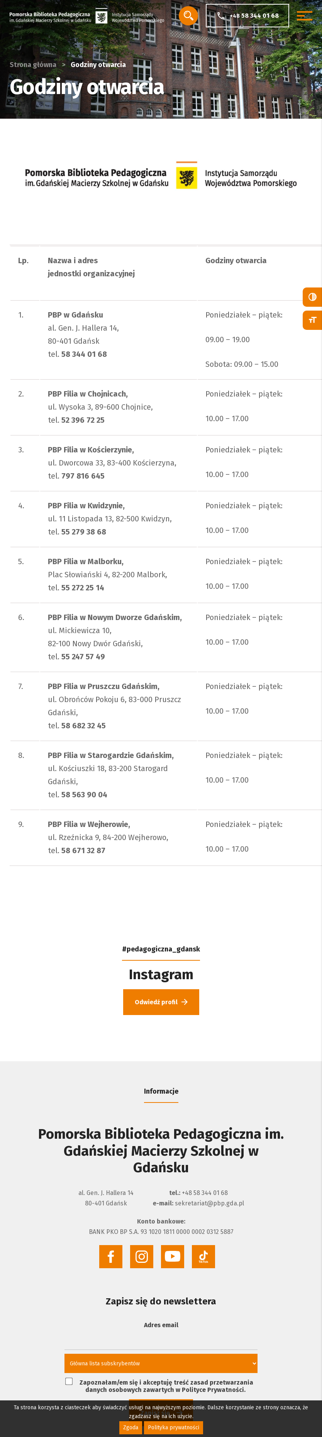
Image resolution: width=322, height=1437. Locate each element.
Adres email (161, 1325)
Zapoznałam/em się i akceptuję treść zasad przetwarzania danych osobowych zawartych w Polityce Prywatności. (159, 1385)
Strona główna (33, 65)
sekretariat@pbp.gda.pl (209, 1203)
